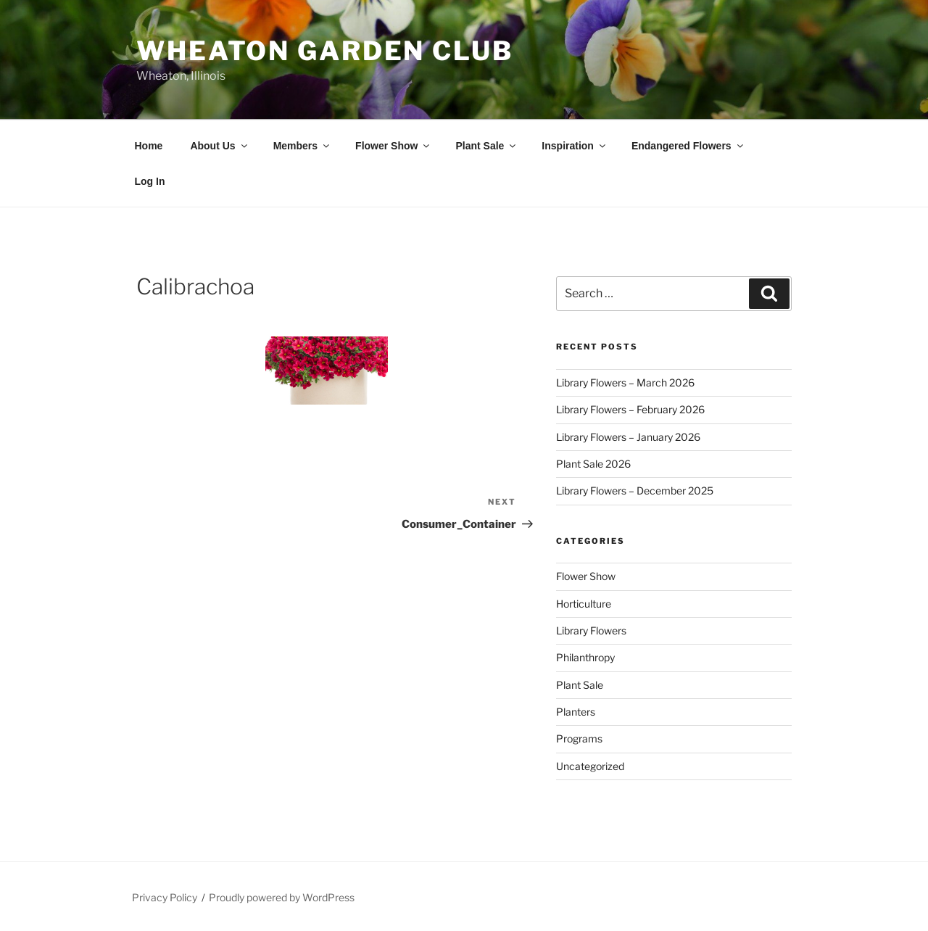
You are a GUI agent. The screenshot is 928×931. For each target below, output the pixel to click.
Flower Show (393, 146)
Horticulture (583, 603)
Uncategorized (590, 766)
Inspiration (575, 146)
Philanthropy (585, 657)
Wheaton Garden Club (324, 51)
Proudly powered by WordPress (282, 897)
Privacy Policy (164, 897)
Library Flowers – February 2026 (630, 409)
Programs (579, 738)
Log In (150, 181)
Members (302, 146)
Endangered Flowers (688, 146)
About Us (219, 146)
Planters (575, 712)
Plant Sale (486, 146)
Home (149, 146)
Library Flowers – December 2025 (634, 490)
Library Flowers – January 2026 (628, 437)
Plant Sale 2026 (593, 464)
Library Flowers (591, 630)
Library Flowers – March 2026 (625, 382)
